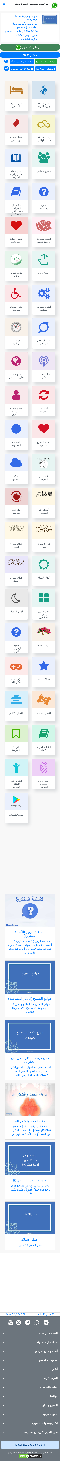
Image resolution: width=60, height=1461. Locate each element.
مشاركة (30, 55)
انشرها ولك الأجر (30, 47)
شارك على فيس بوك (22, 61)
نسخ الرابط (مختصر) (46, 61)
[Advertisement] (30, 856)
